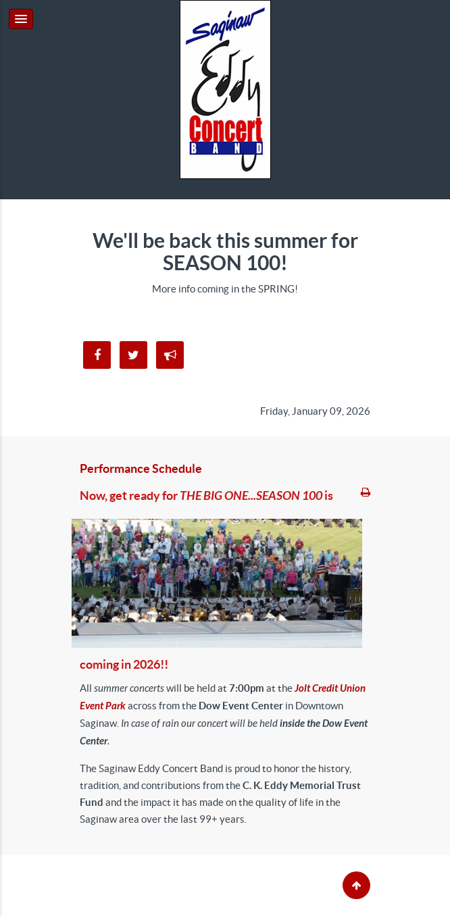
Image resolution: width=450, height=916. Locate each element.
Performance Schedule (141, 468)
